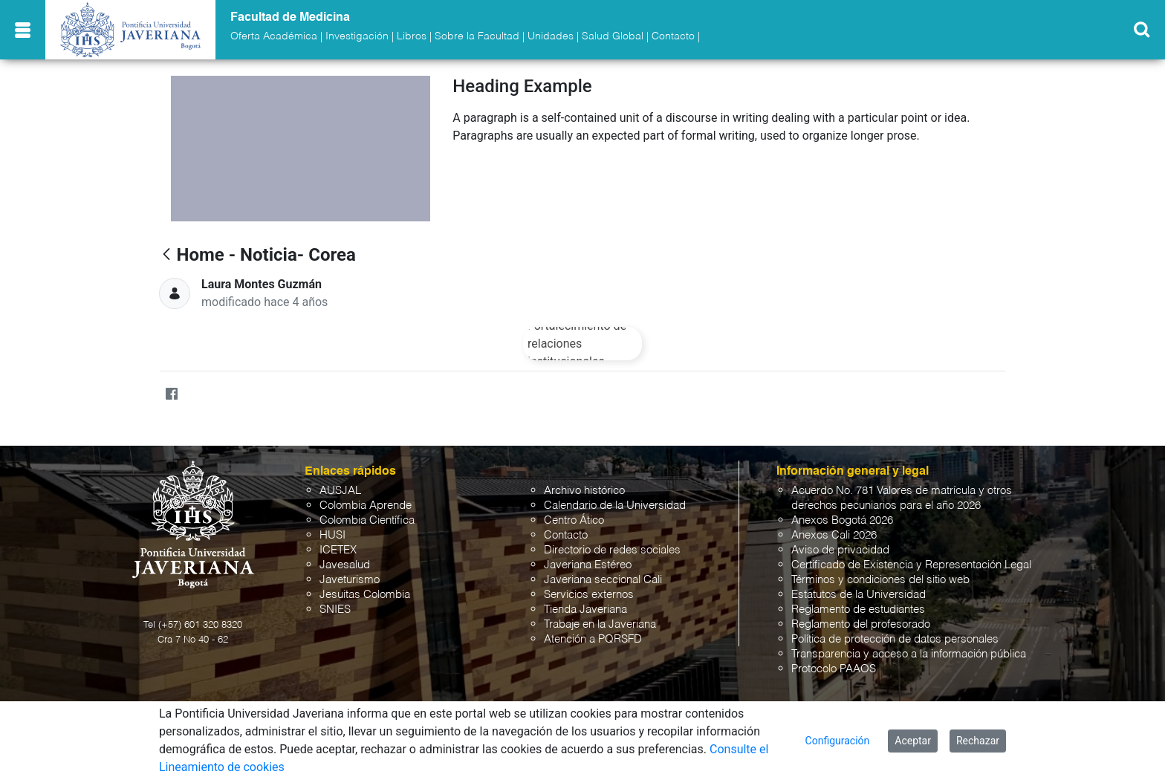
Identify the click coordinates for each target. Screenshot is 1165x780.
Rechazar (977, 741)
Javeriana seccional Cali (603, 579)
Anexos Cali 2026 (834, 535)
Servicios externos (589, 594)
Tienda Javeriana (585, 609)
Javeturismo (349, 579)
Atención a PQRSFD (593, 639)
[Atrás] (166, 255)
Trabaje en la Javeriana (600, 624)
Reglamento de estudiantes (858, 609)
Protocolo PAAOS (833, 669)
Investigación (357, 36)
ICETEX (338, 550)
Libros (411, 36)
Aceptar (913, 741)
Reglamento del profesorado (860, 624)
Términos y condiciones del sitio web (880, 579)
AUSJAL (340, 490)
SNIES (335, 609)
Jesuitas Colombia (364, 594)
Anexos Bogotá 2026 (842, 520)
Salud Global (612, 36)
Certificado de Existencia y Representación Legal (911, 565)
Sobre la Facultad (477, 36)
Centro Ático (574, 520)
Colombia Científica (367, 520)
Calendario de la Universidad (615, 505)
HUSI (332, 535)
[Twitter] (200, 394)
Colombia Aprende (365, 505)
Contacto (673, 36)
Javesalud (344, 565)
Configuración (837, 741)
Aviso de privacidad (840, 550)
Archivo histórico (584, 490)
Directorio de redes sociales (612, 550)
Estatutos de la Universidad (858, 594)
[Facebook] (171, 394)
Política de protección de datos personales (895, 639)
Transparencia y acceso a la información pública (908, 654)
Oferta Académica (273, 36)
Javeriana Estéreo (588, 565)
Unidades (551, 36)
